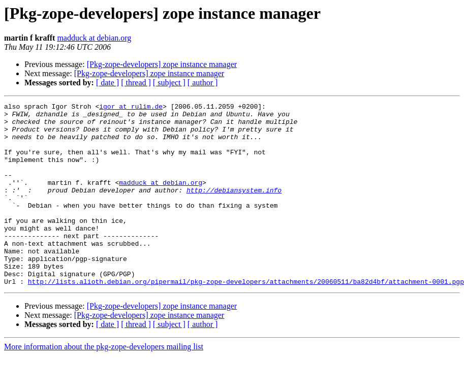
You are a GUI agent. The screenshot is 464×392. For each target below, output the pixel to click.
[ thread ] (136, 82)
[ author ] (203, 82)
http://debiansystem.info (234, 208)
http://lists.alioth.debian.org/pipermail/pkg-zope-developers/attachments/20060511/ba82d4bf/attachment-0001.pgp (246, 317)
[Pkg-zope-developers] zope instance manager (162, 64)
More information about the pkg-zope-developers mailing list (103, 383)
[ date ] (107, 82)
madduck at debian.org (94, 38)
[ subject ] (169, 82)
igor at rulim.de (131, 107)
